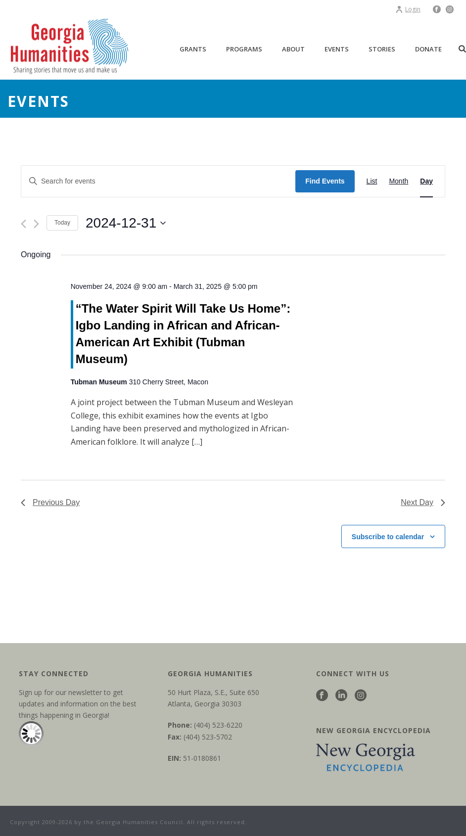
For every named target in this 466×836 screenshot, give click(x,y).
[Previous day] (23, 224)
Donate (428, 49)
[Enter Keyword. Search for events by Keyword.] (158, 181)
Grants (193, 49)
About (293, 49)
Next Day (423, 502)
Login (407, 9)
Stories (382, 49)
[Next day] (36, 224)
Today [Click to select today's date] (62, 222)
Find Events (324, 181)
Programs (244, 49)
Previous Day (50, 502)
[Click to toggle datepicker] (126, 223)
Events (337, 49)
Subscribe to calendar (388, 537)
